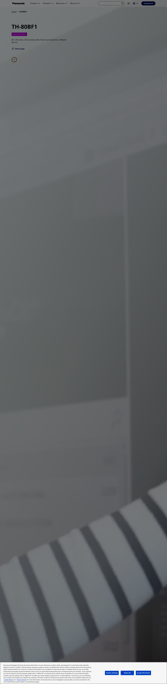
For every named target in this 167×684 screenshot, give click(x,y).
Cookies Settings (112, 673)
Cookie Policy (8, 680)
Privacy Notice (22, 680)
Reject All (127, 673)
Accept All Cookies (143, 673)
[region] (83, 673)
